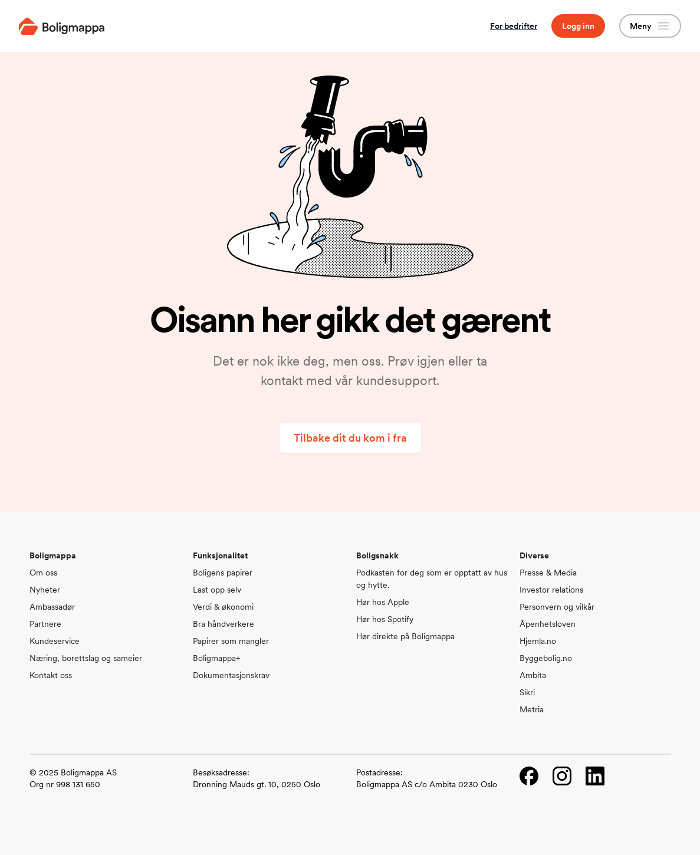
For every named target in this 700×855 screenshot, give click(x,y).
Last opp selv (217, 589)
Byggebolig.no (546, 658)
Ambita (533, 675)
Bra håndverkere (223, 624)
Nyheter (44, 589)
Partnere (45, 624)
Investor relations (551, 589)
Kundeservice (54, 641)
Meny (650, 26)
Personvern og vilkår (557, 606)
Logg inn (578, 26)
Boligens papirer (222, 572)
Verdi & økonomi (223, 606)
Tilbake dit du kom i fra (350, 438)
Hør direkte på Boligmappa (405, 636)
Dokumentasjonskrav (231, 675)
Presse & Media (548, 572)
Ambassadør (52, 606)
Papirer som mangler (231, 641)
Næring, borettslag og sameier (85, 658)
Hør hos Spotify (384, 619)
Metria (532, 709)
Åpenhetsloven (548, 624)
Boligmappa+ (216, 658)
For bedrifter (513, 26)
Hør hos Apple (382, 602)
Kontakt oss (50, 675)
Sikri (527, 692)
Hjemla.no (538, 641)
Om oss (43, 572)
